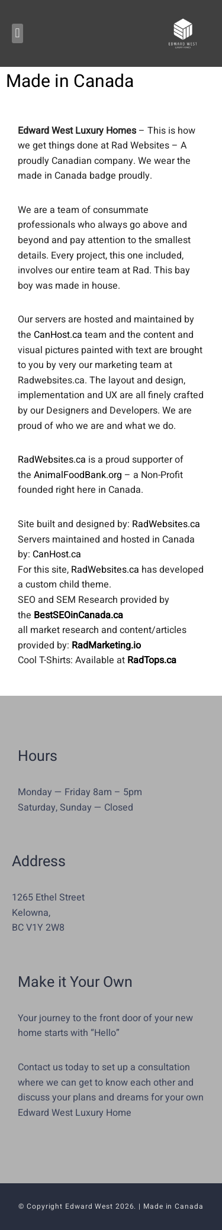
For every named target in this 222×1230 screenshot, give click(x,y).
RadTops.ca (151, 660)
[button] (17, 33)
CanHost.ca (58, 335)
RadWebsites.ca (52, 460)
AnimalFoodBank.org (78, 475)
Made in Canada (173, 1206)
